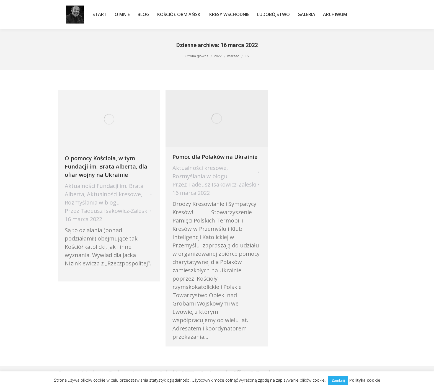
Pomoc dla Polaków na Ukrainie (214, 157)
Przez (107, 210)
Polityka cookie (364, 380)
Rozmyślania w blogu (92, 202)
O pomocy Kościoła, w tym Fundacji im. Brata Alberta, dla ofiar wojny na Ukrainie (106, 166)
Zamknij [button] (338, 380)
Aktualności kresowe (114, 194)
